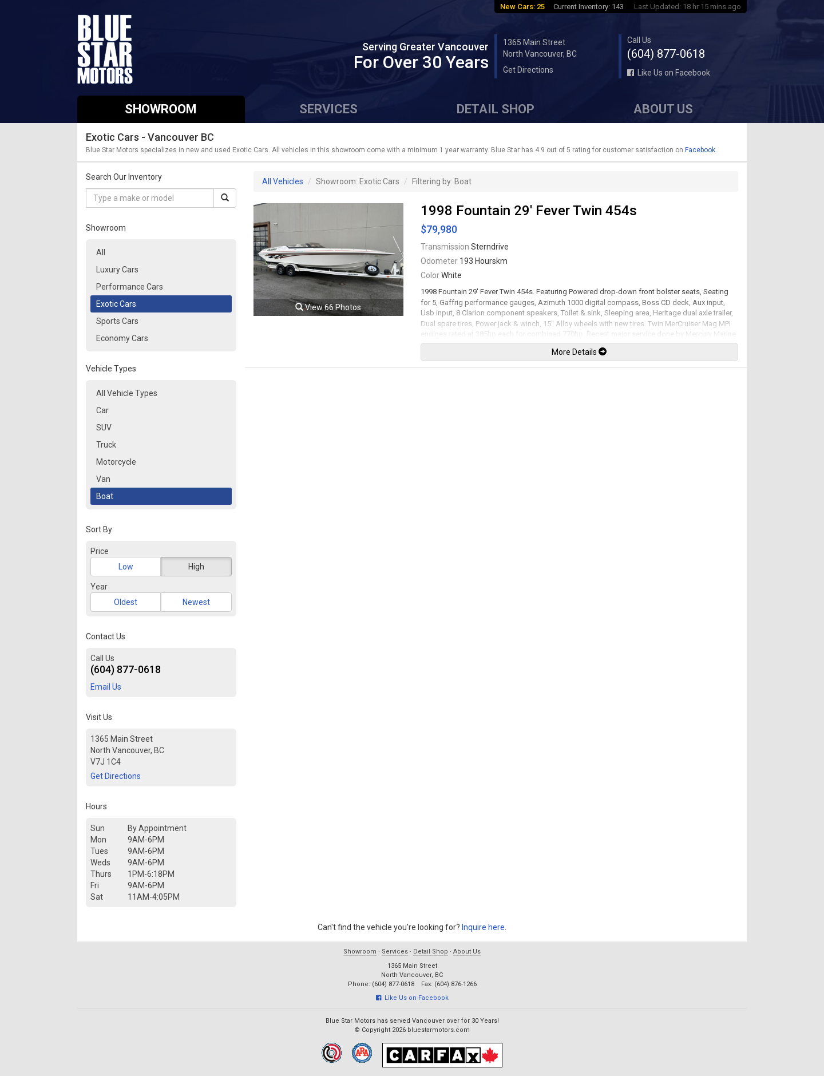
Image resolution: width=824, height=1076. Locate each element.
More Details (579, 352)
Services (328, 109)
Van (103, 479)
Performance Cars (129, 286)
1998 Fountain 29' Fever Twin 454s (529, 211)
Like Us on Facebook (668, 72)
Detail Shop (495, 109)
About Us (663, 109)
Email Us (105, 686)
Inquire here (483, 927)
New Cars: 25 (522, 6)
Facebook (700, 150)
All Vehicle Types (126, 393)
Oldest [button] (125, 602)
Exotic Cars (116, 303)
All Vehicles (282, 181)
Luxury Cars (117, 269)
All (100, 252)
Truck (106, 444)
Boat (104, 496)
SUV (104, 427)
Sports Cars (117, 321)
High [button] (196, 566)
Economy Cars (122, 338)
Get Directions (528, 69)
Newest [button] (196, 602)
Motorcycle (116, 461)
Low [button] (125, 566)
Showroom (161, 109)
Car (102, 410)
